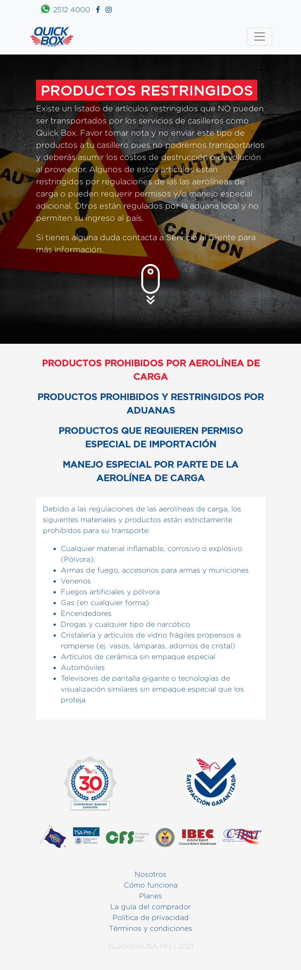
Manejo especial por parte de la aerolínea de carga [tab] (150, 471)
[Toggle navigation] (259, 36)
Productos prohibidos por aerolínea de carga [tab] (151, 370)
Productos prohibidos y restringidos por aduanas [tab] (150, 403)
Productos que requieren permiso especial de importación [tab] (150, 437)
